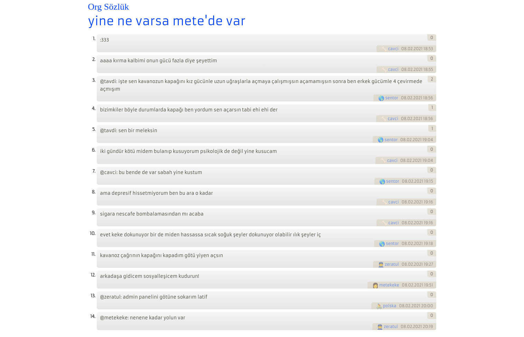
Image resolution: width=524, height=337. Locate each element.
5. (93, 129)
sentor (391, 97)
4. (93, 108)
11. (93, 254)
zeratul (392, 264)
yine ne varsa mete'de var (167, 21)
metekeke (389, 285)
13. (92, 296)
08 (404, 48)
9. (93, 213)
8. (93, 192)
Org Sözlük (108, 7)
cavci (393, 48)
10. (92, 233)
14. (92, 316)
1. (94, 39)
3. (93, 80)
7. (94, 171)
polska (390, 305)
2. (93, 59)
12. (92, 275)
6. (93, 150)
